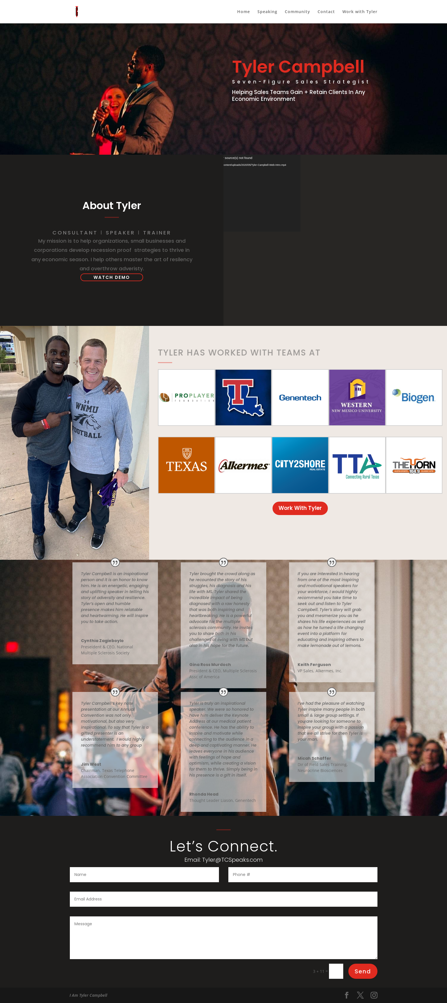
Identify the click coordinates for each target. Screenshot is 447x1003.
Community (297, 12)
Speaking (267, 12)
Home (243, 12)
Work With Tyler (260, 117)
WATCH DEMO (112, 277)
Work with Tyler (359, 12)
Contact (326, 12)
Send (363, 971)
